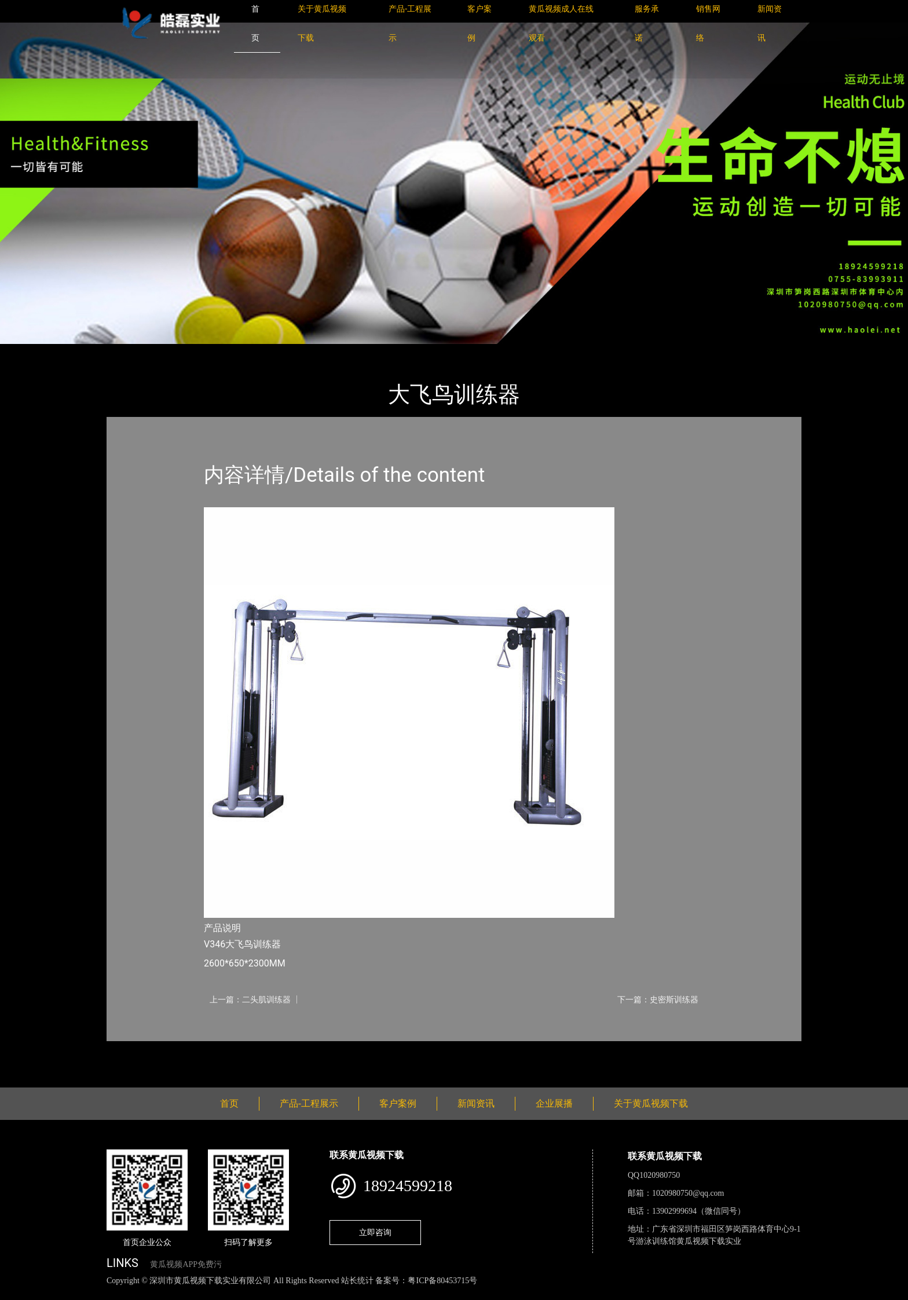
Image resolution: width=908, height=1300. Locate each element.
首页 (127, 352)
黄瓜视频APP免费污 (186, 1264)
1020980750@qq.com (688, 1193)
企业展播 (554, 1103)
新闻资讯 (476, 1103)
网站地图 (17, 1293)
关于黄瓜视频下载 (651, 1103)
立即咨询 (375, 1232)
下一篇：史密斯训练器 (657, 999)
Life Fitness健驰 (247, 352)
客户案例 (397, 1103)
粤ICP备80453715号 (442, 1280)
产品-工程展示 (176, 352)
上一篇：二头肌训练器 (250, 999)
